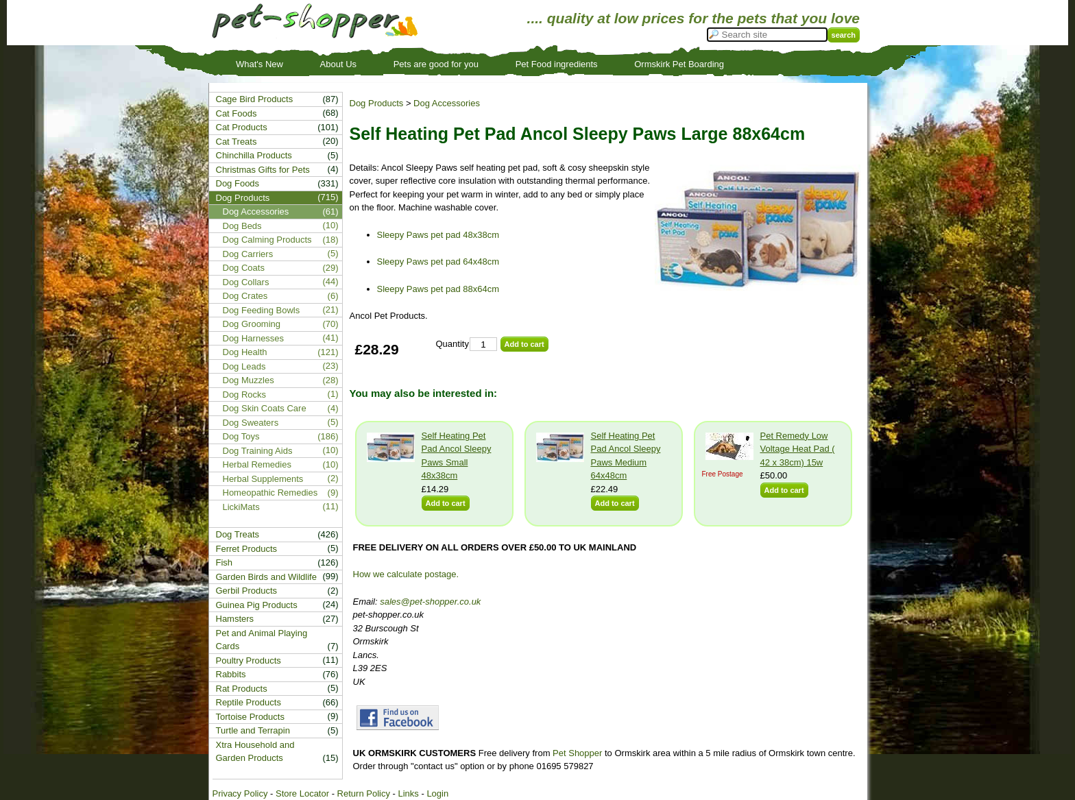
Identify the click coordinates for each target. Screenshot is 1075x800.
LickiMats (241, 507)
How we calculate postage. (406, 574)
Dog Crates (245, 296)
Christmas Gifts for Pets (263, 170)
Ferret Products (247, 549)
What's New (259, 64)
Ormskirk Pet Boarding (679, 64)
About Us (338, 64)
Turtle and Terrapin (253, 730)
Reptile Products (248, 702)
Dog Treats (238, 534)
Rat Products (241, 688)
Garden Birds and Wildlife (266, 577)
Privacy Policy (240, 793)
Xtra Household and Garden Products (255, 752)
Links (408, 793)
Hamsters (235, 619)
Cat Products (241, 127)
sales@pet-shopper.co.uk (430, 601)
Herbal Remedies (257, 464)
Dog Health (245, 352)
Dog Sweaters (251, 422)
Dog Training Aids (258, 451)
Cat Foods (236, 113)
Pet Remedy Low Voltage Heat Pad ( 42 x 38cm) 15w (797, 449)
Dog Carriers (248, 254)
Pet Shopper (577, 753)
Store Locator (302, 793)
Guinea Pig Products (257, 605)
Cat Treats (236, 141)
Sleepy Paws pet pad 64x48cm (438, 261)
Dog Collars (246, 282)
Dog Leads (244, 366)
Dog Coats (244, 268)
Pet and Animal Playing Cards (262, 640)
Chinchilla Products (254, 155)
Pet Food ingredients (557, 64)
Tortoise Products (250, 717)
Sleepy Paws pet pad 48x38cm (438, 235)
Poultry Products (248, 660)
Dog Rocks (245, 394)
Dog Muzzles (248, 380)
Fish (224, 562)
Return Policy (363, 793)
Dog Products (377, 103)
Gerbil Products (247, 590)
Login (437, 793)
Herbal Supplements (263, 479)
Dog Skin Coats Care (264, 408)
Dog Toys (241, 436)
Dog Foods (238, 183)
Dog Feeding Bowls (261, 310)
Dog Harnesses (254, 338)
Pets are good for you (436, 64)
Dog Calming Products (267, 239)
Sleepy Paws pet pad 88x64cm (438, 289)
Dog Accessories (446, 103)
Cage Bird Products (254, 99)
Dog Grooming (252, 324)
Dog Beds (242, 226)
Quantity (452, 344)
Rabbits (231, 674)
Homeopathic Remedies (270, 492)
